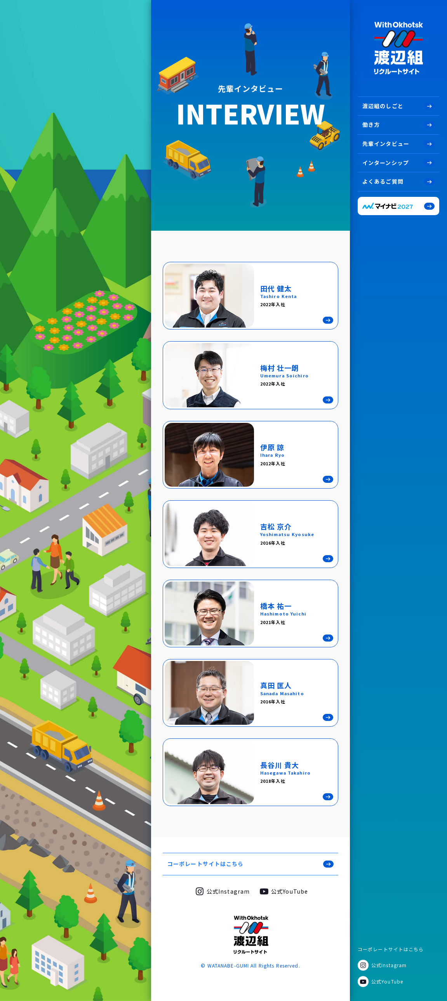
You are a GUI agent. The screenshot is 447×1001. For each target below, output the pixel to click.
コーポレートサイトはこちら (391, 949)
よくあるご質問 (383, 181)
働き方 (371, 124)
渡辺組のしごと (383, 106)
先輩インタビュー (385, 143)
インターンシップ (385, 163)
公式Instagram (389, 965)
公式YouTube (387, 981)
